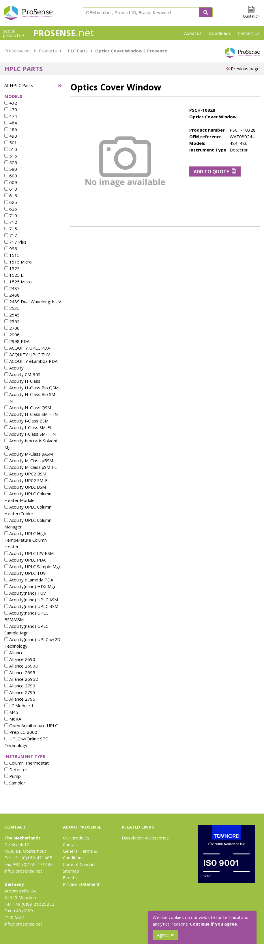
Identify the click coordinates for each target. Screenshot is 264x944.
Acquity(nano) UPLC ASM (31, 599)
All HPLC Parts (18, 85)
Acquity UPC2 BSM (25, 474)
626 (10, 209)
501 (10, 142)
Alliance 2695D (21, 679)
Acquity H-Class (22, 381)
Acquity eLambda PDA (28, 580)
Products (48, 51)
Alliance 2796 (19, 699)
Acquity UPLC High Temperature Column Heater (25, 539)
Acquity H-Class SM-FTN (31, 414)
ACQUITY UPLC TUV (27, 354)
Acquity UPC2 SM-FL (27, 480)
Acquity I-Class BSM (26, 421)
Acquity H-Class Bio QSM (31, 388)
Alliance (14, 652)
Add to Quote (215, 171)
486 (10, 129)
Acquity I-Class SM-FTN (30, 434)
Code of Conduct (79, 864)
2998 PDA (16, 341)
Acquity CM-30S (22, 374)
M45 (11, 712)
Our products (76, 838)
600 (10, 176)
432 (10, 103)
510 (10, 149)
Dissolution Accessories (145, 838)
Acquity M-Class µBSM (28, 460)
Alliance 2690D (21, 666)
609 (10, 182)
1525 (12, 268)
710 (10, 215)
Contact (70, 844)
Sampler (14, 783)
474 (10, 116)
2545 (12, 315)
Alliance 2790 (19, 686)
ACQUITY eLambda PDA (30, 361)
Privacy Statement (81, 884)
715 (10, 229)
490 (10, 136)
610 (10, 189)
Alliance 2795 (19, 692)
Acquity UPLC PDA (25, 560)
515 (10, 156)
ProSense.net (17, 51)
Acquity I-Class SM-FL (28, 427)
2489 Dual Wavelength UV (32, 301)
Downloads (220, 33)
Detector (15, 769)
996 (10, 248)
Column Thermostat (26, 763)
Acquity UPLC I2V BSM (29, 553)
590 (10, 169)
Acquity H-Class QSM (27, 407)
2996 (12, 335)
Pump (12, 776)
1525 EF (15, 275)
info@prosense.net (23, 871)
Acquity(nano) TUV (25, 593)
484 (10, 123)
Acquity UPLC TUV (25, 573)
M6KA (12, 719)
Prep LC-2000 (20, 732)
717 (10, 235)
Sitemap (71, 871)
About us (193, 33)
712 (10, 222)
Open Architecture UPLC (31, 725)
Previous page (243, 68)
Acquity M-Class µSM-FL (30, 467)
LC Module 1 (19, 705)
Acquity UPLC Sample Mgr (32, 566)
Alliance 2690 (19, 659)
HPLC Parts (76, 51)
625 (10, 202)
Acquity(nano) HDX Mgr (30, 586)
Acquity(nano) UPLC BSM (31, 606)
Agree (165, 935)
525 (10, 162)
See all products (14, 33)
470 (10, 109)
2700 (12, 328)
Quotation (251, 16)
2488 (12, 295)
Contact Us (249, 33)
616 (10, 195)
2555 (12, 321)
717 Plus (15, 242)
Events (70, 877)
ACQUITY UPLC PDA (27, 348)
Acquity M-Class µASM (28, 454)
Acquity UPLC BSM (25, 487)
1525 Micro (18, 282)
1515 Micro (18, 262)
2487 (12, 288)
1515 (12, 255)
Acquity (14, 368)
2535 (12, 308)
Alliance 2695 (19, 672)
